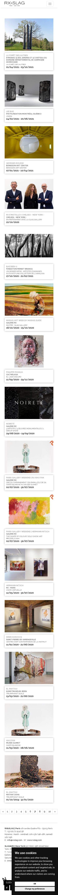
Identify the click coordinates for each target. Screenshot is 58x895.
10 (50, 811)
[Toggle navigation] (50, 3)
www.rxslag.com (34, 840)
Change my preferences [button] (35, 889)
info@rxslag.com (14, 840)
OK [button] (35, 884)
